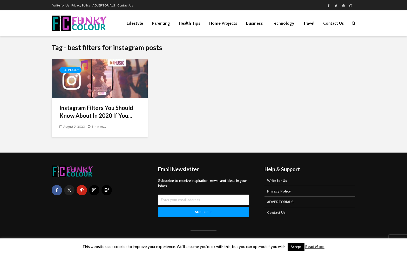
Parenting (161, 23)
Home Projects (223, 23)
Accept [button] (296, 247)
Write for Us (60, 5)
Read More (314, 246)
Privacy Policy (80, 5)
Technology (283, 23)
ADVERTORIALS (103, 5)
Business (254, 23)
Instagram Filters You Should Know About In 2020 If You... (96, 111)
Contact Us (125, 5)
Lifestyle (135, 23)
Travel (308, 23)
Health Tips (189, 23)
